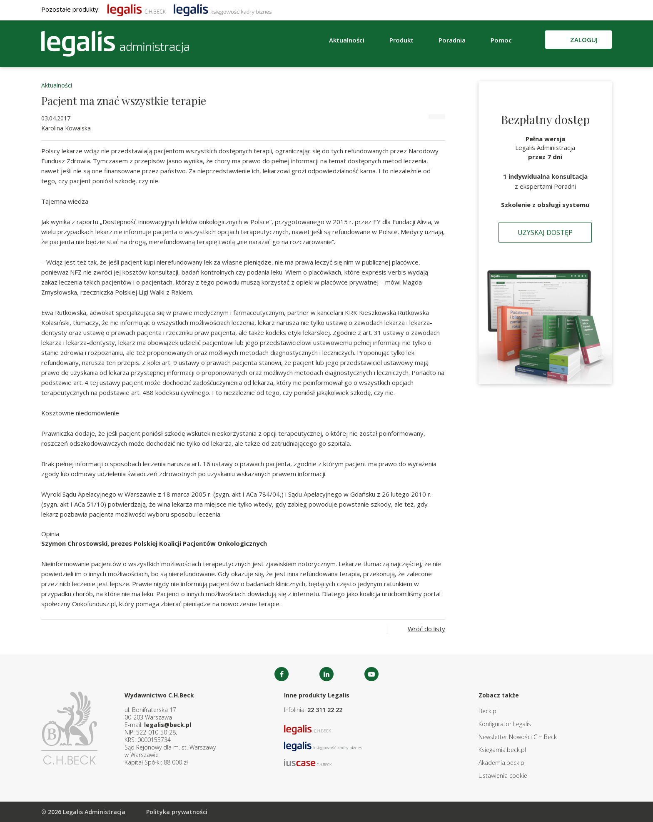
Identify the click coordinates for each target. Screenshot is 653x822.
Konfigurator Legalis (505, 724)
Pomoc (501, 40)
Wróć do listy (426, 629)
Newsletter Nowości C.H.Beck (518, 737)
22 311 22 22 (324, 710)
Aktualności (346, 40)
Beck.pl (488, 711)
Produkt (401, 40)
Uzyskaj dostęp (545, 232)
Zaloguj (584, 39)
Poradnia (452, 40)
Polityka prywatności (176, 812)
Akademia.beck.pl (502, 763)
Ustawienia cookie (503, 776)
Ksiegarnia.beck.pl (502, 750)
